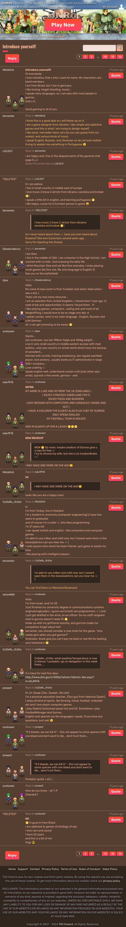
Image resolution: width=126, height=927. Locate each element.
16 (120, 56)
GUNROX (6, 3)
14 (105, 56)
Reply (12, 58)
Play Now (63, 25)
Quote (116, 75)
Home (5, 36)
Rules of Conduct (89, 869)
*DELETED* (41, 210)
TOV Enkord (66, 924)
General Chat (31, 36)
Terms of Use (69, 869)
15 (112, 56)
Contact (35, 869)
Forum (15, 36)
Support (23, 869)
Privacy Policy (50, 869)
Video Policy (109, 869)
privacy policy (111, 881)
